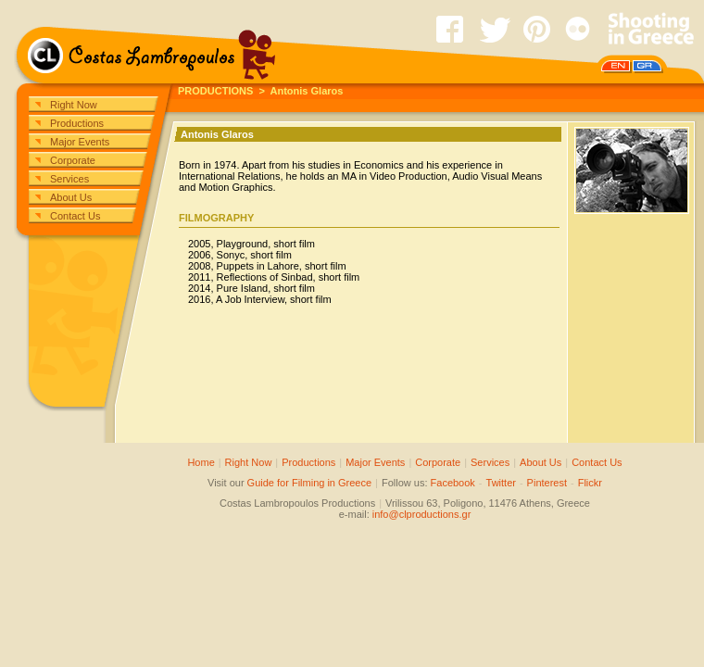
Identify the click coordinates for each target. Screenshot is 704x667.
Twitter (501, 482)
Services (69, 178)
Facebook (453, 482)
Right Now (73, 104)
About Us (71, 197)
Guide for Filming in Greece (309, 482)
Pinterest (547, 482)
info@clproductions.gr (421, 514)
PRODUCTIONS (215, 90)
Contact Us (75, 215)
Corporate (72, 160)
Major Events (79, 141)
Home (200, 462)
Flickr (590, 482)
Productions (77, 123)
